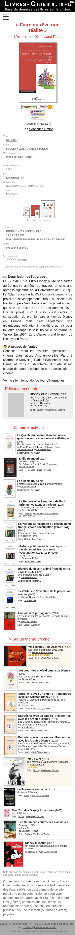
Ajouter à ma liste (37, 123)
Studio (11, 148)
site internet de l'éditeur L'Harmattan (38, 380)
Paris (28, 157)
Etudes (11, 140)
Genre (26, 453)
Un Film (28, 514)
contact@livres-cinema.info (39, 927)
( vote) (17, 260)
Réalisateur (30, 470)
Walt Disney (14, 157)
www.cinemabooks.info (55, 931)
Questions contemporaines (25, 186)
